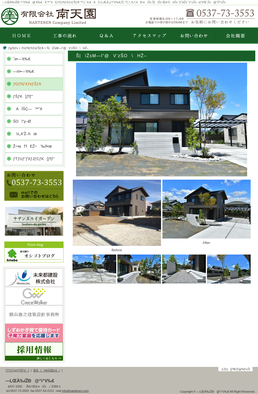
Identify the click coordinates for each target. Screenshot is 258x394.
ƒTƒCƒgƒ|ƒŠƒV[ (17, 370)
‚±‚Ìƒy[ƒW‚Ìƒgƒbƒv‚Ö (235, 369)
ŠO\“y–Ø (22, 121)
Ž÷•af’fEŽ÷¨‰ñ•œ (32, 146)
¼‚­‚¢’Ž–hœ (25, 134)
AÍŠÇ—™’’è (27, 109)
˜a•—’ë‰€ (21, 59)
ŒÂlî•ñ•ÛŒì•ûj (46, 370)
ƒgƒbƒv (13, 48)
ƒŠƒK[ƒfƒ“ (23, 96)
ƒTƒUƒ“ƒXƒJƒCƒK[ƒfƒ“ (34, 159)
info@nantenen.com (75, 390)
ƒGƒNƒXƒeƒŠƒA (32, 48)
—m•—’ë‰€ (23, 71)
